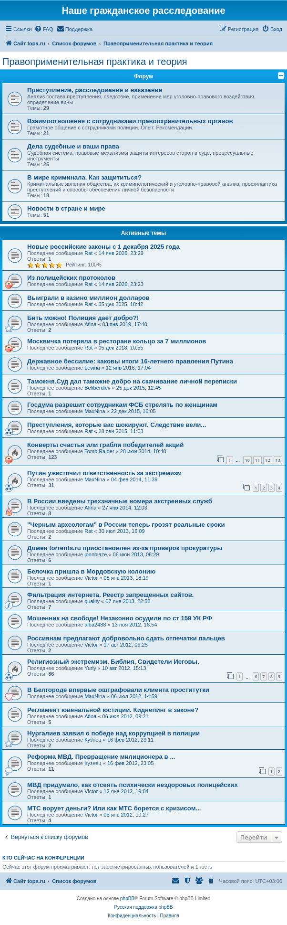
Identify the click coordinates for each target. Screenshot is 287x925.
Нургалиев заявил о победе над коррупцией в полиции (113, 733)
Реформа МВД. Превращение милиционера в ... (101, 756)
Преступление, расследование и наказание (94, 90)
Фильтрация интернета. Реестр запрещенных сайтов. (110, 594)
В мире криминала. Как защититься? (84, 177)
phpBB (127, 898)
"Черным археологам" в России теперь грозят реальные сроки (126, 524)
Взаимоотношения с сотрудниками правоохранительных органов (130, 121)
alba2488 (95, 624)
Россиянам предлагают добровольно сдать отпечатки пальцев (126, 638)
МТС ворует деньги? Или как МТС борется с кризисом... (114, 808)
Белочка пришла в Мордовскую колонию (91, 571)
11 (257, 460)
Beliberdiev (97, 388)
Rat (88, 253)
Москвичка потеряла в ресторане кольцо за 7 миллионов (116, 341)
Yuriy (90, 668)
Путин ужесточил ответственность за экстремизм (104, 473)
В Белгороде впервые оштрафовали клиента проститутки (118, 689)
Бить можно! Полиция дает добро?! (83, 317)
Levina (92, 368)
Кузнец (92, 740)
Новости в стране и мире (66, 208)
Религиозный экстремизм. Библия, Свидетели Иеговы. (113, 661)
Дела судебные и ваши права (73, 146)
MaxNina (94, 411)
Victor (91, 578)
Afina (90, 324)
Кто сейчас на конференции (43, 858)
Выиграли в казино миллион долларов (88, 297)
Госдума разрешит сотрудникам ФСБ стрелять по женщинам (122, 404)
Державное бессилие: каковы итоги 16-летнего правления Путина (130, 361)
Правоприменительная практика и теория (94, 61)
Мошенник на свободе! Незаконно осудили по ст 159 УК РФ (119, 618)
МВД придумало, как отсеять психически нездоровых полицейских (132, 784)
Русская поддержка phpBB (143, 907)
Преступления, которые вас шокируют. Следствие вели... (116, 424)
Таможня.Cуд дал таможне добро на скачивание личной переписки (132, 381)
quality (92, 601)
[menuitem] (43, 29)
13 (278, 460)
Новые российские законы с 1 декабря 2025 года (103, 246)
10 (247, 460)
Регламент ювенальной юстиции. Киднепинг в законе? (112, 709)
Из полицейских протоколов (71, 277)
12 (267, 460)
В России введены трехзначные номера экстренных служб (119, 501)
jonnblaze (95, 554)
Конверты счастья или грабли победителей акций (105, 444)
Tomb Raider (99, 451)
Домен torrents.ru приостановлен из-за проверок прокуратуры (124, 548)
